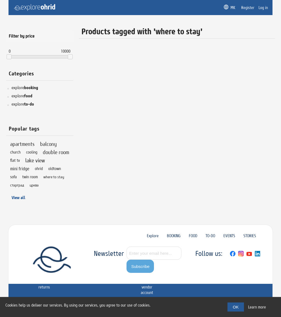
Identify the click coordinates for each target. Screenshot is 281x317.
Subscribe (140, 266)
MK (233, 7)
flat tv (15, 160)
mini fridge (19, 169)
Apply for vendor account (147, 284)
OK (236, 307)
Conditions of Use (86, 278)
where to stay (53, 176)
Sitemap (23, 276)
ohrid (39, 168)
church (15, 152)
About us (107, 278)
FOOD (193, 235)
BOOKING (174, 235)
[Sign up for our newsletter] (154, 253)
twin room (30, 176)
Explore (153, 235)
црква (34, 185)
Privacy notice (64, 278)
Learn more (257, 307)
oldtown (54, 168)
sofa (13, 176)
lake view (35, 160)
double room (56, 152)
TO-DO (210, 235)
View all (18, 197)
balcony (48, 143)
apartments (22, 143)
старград (17, 185)
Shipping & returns (44, 281)
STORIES (249, 235)
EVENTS (229, 235)
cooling (31, 152)
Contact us (126, 278)
